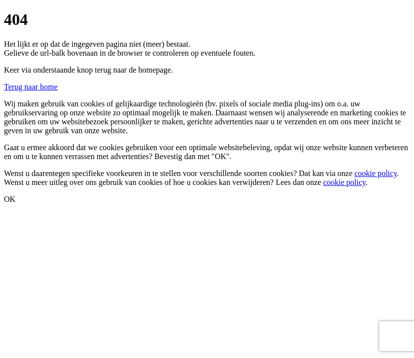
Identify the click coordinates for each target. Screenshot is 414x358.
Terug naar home (31, 87)
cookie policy (375, 173)
